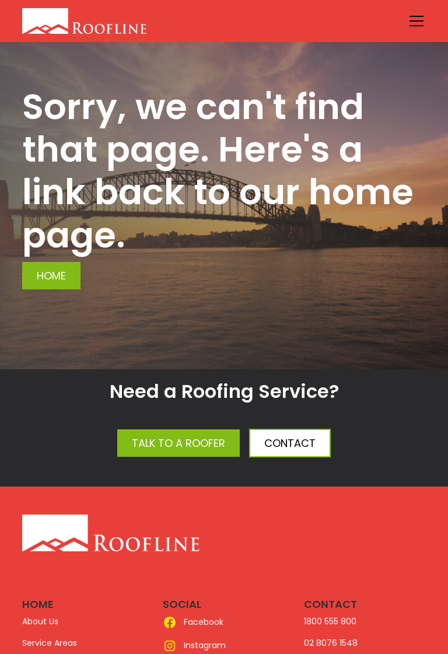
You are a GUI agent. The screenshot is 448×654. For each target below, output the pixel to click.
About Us (40, 621)
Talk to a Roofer (178, 443)
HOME (38, 604)
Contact (290, 443)
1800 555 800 (330, 621)
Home (51, 275)
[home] (111, 21)
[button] (414, 21)
